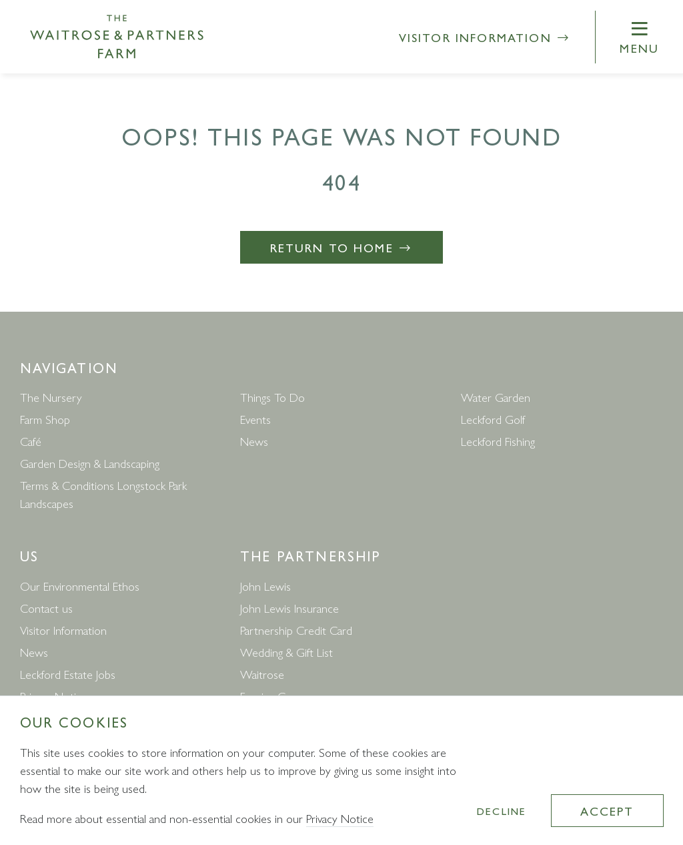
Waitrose (262, 673)
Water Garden (495, 396)
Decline (501, 810)
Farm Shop (45, 418)
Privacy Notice (340, 818)
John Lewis (265, 585)
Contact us (46, 607)
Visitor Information (485, 37)
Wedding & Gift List (286, 651)
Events (255, 418)
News (254, 441)
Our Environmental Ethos (79, 585)
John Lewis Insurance (289, 607)
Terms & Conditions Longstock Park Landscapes (103, 494)
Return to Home (342, 247)
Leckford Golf (493, 418)
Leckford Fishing (498, 441)
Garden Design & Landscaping (89, 463)
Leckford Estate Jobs (67, 673)
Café (30, 441)
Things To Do (272, 396)
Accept (607, 810)
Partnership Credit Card (296, 629)
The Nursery (51, 396)
